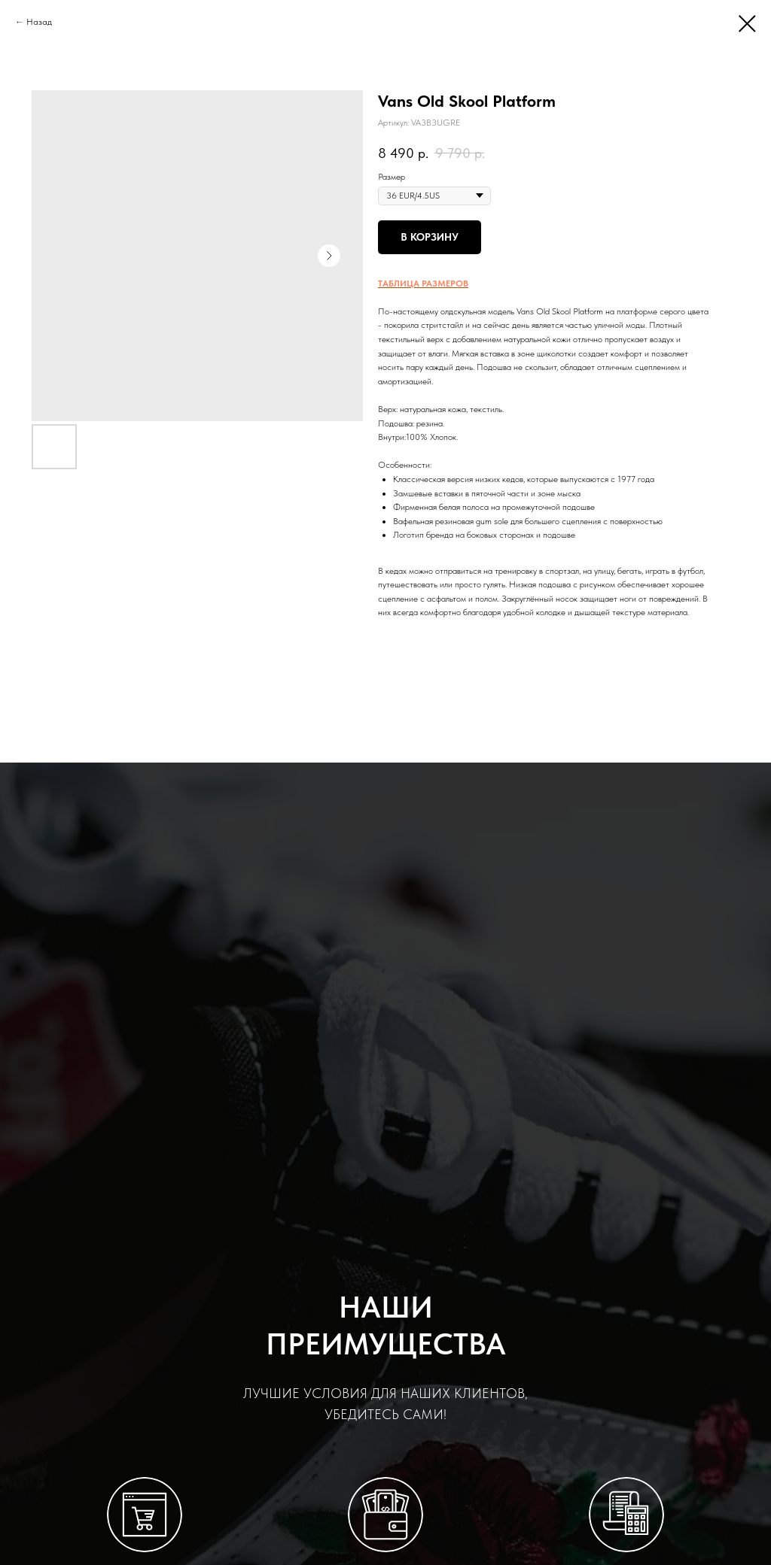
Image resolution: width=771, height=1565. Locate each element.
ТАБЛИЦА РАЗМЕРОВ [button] (423, 283)
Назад (39, 22)
